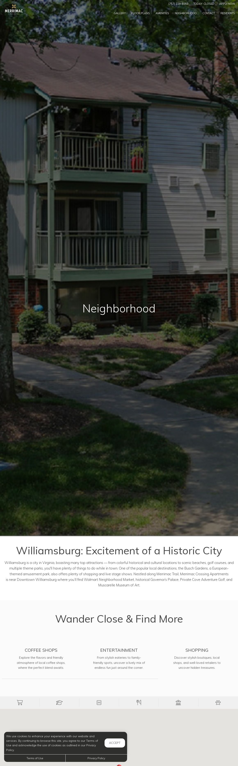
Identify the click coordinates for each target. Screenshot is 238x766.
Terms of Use (34, 758)
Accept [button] (115, 743)
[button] (20, 702)
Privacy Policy (96, 758)
